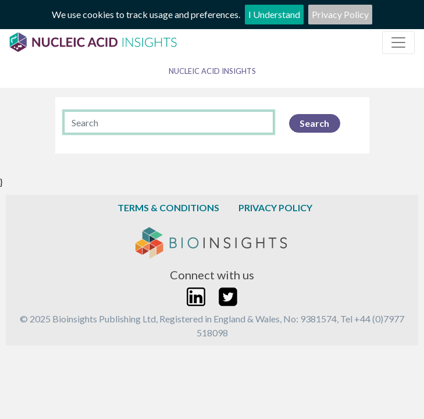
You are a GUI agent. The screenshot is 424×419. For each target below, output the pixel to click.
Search (314, 123)
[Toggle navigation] (398, 42)
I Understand (274, 14)
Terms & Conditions (168, 207)
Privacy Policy (340, 14)
